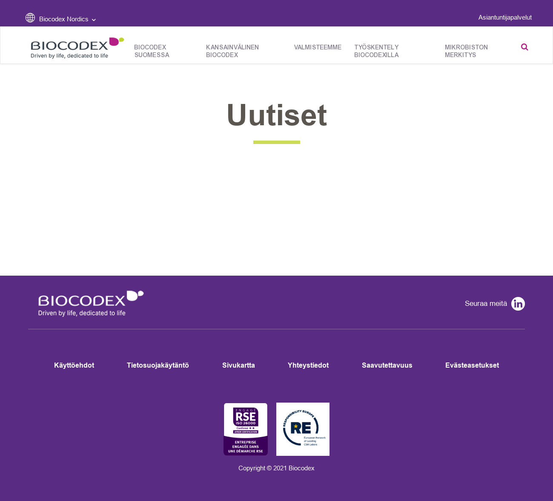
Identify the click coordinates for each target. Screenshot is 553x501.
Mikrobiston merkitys (466, 51)
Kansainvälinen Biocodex (232, 51)
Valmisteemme (318, 47)
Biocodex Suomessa (152, 51)
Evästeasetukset (472, 365)
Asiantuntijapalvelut (505, 17)
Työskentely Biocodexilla (377, 51)
